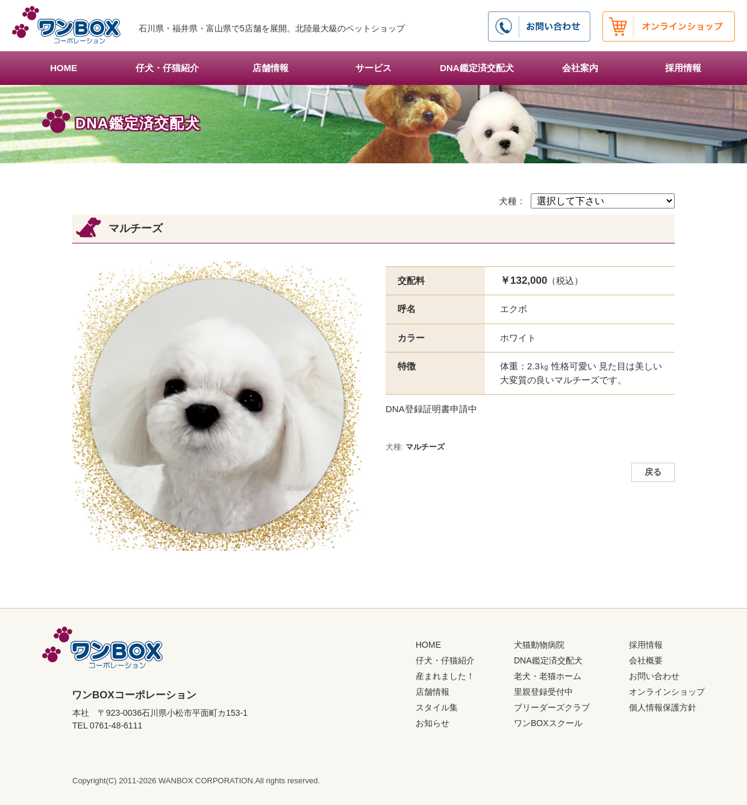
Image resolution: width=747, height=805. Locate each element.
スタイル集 (437, 707)
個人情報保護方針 (662, 707)
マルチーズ (425, 446)
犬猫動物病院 (539, 645)
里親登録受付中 (543, 692)
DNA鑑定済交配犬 (477, 68)
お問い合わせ (654, 676)
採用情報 (683, 68)
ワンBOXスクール (548, 723)
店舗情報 (270, 68)
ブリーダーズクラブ (552, 707)
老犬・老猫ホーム (547, 676)
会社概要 (646, 660)
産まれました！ (445, 676)
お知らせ (432, 723)
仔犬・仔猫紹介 (167, 68)
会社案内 (580, 68)
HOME (63, 68)
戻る (653, 472)
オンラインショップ (667, 692)
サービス (373, 68)
